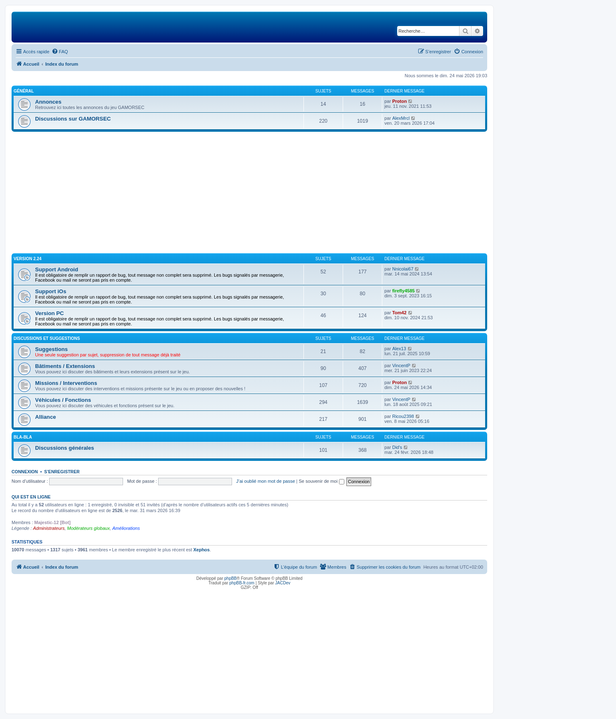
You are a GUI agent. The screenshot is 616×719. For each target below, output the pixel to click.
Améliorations (126, 528)
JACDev (283, 583)
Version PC (49, 313)
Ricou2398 (403, 416)
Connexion (25, 471)
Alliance (45, 417)
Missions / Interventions (66, 383)
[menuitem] (60, 52)
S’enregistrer (62, 471)
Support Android (56, 269)
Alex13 (399, 348)
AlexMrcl (401, 118)
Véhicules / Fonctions (63, 400)
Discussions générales (64, 448)
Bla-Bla (23, 437)
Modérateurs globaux (88, 528)
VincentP (401, 365)
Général (24, 91)
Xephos (201, 549)
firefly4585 (403, 290)
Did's (397, 447)
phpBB (230, 578)
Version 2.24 (27, 258)
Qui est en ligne (31, 496)
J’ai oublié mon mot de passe (265, 481)
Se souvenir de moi (321, 481)
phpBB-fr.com (242, 583)
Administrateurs (48, 528)
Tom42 (399, 312)
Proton (399, 101)
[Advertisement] (249, 194)
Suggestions (51, 349)
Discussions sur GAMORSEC (73, 119)
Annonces (48, 102)
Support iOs (50, 291)
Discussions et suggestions (47, 338)
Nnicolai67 (402, 268)
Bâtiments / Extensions (65, 366)
